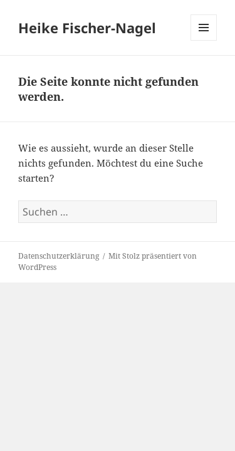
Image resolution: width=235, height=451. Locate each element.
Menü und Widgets (204, 40)
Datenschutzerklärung (58, 256)
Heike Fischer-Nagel (87, 27)
